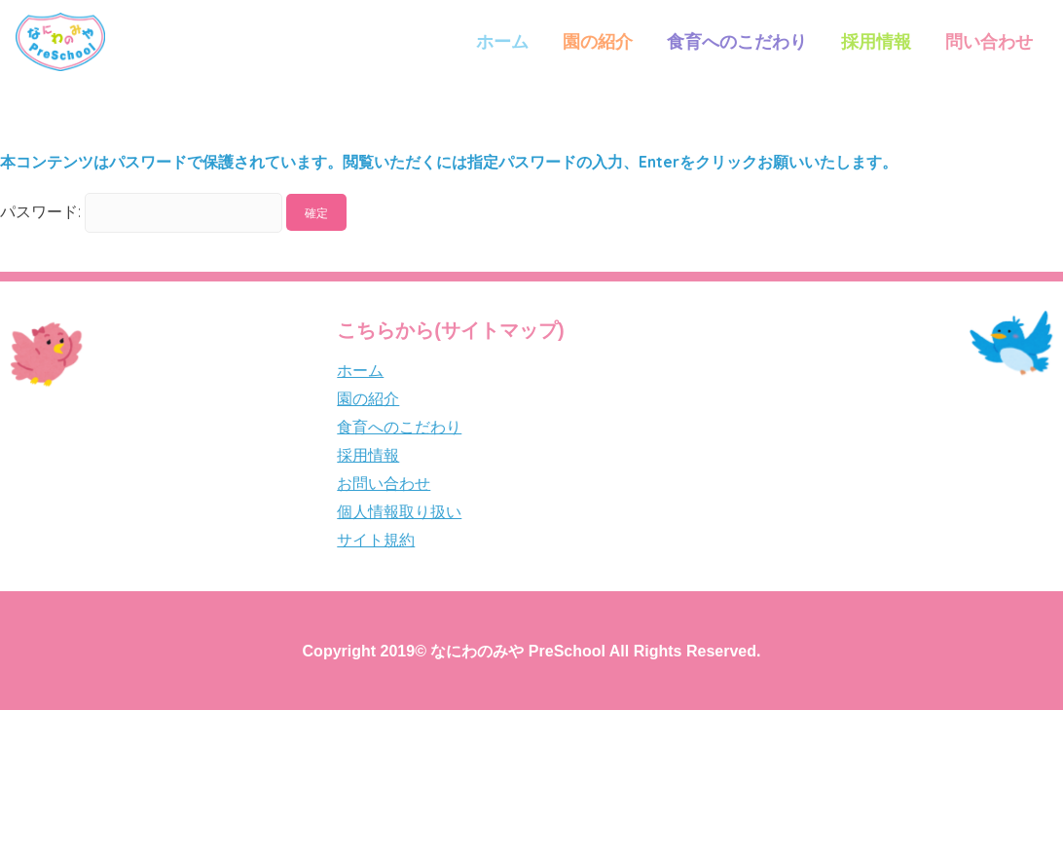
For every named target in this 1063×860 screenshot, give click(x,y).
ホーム (502, 41)
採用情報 (876, 41)
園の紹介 (598, 41)
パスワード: (141, 211)
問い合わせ (989, 41)
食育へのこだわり (737, 41)
